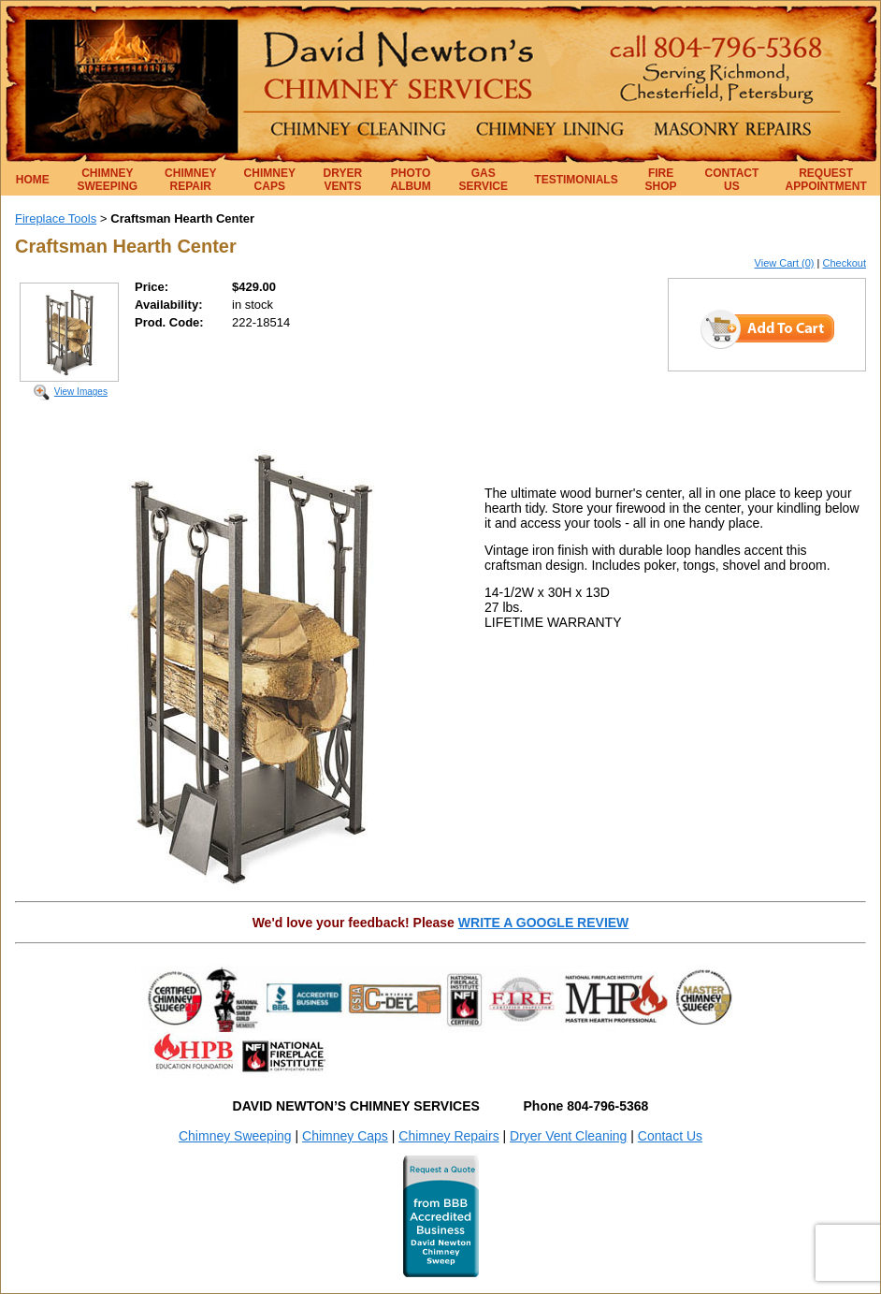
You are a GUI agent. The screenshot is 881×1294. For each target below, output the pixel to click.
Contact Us (670, 1135)
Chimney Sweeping (235, 1135)
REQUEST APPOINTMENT (826, 180)
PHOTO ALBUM (410, 180)
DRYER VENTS (343, 180)
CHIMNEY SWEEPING (108, 180)
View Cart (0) (785, 263)
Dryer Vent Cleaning (568, 1135)
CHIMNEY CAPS (270, 180)
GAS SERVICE (483, 180)
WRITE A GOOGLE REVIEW (543, 922)
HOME (33, 179)
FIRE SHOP (661, 180)
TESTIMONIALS (575, 179)
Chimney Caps (345, 1135)
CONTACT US (732, 180)
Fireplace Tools (55, 218)
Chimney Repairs (448, 1135)
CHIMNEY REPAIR (190, 180)
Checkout (844, 263)
